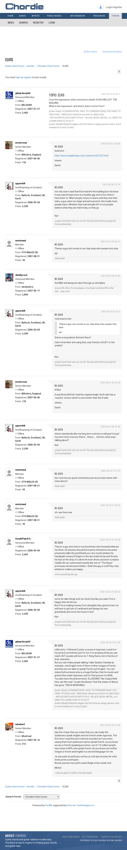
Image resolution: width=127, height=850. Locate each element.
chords (118, 840)
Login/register (114, 7)
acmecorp (21, 142)
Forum (115, 16)
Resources (99, 16)
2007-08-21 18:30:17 (110, 311)
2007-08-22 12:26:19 (110, 505)
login (18, 77)
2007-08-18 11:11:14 (111, 184)
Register (38, 22)
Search (23, 22)
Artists (36, 16)
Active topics (90, 51)
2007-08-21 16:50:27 (110, 241)
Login (52, 22)
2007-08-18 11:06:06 (110, 143)
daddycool (21, 275)
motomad (20, 240)
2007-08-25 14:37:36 (110, 642)
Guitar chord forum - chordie (19, 66)
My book (77, 16)
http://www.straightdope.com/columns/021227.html (82, 155)
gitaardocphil (22, 93)
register (27, 77)
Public (54, 16)
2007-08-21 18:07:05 (110, 275)
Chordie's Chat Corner (48, 66)
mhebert (20, 724)
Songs (22, 16)
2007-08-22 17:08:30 (110, 591)
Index (11, 22)
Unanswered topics (112, 51)
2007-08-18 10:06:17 (110, 94)
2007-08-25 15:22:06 (110, 725)
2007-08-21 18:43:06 (110, 426)
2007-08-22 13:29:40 (110, 539)
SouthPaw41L (23, 538)
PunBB (48, 805)
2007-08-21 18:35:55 (110, 382)
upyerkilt (20, 183)
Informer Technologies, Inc (80, 805)
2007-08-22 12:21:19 (110, 470)
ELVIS (9, 59)
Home (10, 16)
